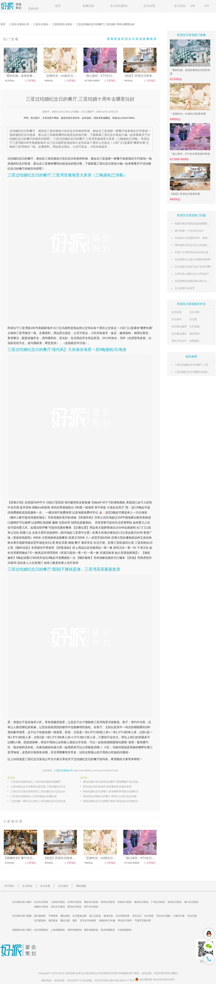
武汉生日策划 (58, 906)
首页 (58, 5)
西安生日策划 (74, 906)
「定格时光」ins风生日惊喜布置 (188, 113)
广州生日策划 (158, 902)
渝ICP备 (122, 980)
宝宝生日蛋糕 (163, 915)
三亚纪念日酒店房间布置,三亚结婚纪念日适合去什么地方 (41, 791)
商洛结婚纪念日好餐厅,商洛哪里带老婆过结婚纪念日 (112, 791)
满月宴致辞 (40, 915)
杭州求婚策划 (108, 929)
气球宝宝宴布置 (143, 920)
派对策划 (194, 333)
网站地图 (81, 885)
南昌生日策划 (141, 902)
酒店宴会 (53, 920)
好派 (67, 973)
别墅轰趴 (194, 340)
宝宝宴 (193, 319)
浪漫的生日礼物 (107, 920)
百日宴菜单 (40, 920)
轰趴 (74, 920)
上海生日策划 (58, 902)
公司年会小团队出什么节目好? (192, 273)
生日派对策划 (88, 973)
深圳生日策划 (175, 902)
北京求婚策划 (41, 929)
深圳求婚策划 (74, 929)
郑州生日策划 (108, 902)
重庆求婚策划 (91, 929)
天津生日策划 (74, 902)
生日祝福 (194, 326)
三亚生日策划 (40, 24)
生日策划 (180, 5)
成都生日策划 (41, 906)
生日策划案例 (118, 5)
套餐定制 (88, 5)
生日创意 (149, 915)
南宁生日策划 (91, 906)
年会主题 (192, 915)
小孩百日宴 (179, 915)
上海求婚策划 (58, 929)
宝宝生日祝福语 (88, 920)
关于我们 (9, 885)
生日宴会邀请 (179, 326)
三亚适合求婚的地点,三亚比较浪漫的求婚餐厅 (35, 781)
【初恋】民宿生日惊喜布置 (185, 193)
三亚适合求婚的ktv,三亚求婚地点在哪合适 (33, 796)
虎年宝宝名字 (179, 340)
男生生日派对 (125, 920)
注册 (192, 5)
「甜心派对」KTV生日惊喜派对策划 (190, 153)
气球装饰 (53, 915)
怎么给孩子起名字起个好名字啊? (193, 266)
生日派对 (177, 319)
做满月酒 (108, 915)
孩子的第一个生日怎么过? (189, 230)
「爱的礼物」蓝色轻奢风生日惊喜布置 (190, 72)
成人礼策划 (95, 915)
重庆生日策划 (91, 902)
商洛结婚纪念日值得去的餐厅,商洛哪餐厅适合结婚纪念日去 (114, 781)
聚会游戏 (65, 915)
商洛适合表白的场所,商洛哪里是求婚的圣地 (107, 786)
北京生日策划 (41, 902)
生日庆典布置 (123, 915)
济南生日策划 (125, 902)
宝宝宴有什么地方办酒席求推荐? (193, 259)
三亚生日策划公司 (19, 24)
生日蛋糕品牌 (79, 915)
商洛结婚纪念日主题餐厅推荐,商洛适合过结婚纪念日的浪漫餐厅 (114, 801)
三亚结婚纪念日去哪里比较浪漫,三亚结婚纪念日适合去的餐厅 (41, 786)
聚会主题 (65, 920)
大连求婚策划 (125, 929)
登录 (206, 5)
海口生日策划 (191, 902)
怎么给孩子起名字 (185, 288)
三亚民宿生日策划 (62, 24)
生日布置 (149, 5)
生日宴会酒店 (179, 333)
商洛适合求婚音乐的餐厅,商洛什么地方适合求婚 (109, 796)
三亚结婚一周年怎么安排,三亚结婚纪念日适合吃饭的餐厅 (41, 801)
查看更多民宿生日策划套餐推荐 (132, 38)
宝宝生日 (137, 915)
